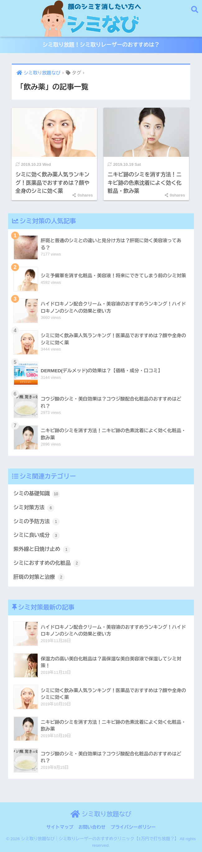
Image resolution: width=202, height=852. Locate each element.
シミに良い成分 (36, 535)
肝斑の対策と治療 (39, 577)
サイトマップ (59, 827)
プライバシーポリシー (133, 827)
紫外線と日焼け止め (41, 549)
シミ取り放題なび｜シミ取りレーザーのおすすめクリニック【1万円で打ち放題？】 (99, 838)
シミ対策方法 (33, 508)
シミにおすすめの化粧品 (46, 563)
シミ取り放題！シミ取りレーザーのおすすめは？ (101, 45)
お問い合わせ (92, 827)
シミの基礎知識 (36, 494)
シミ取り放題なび (101, 814)
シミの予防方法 (36, 521)
